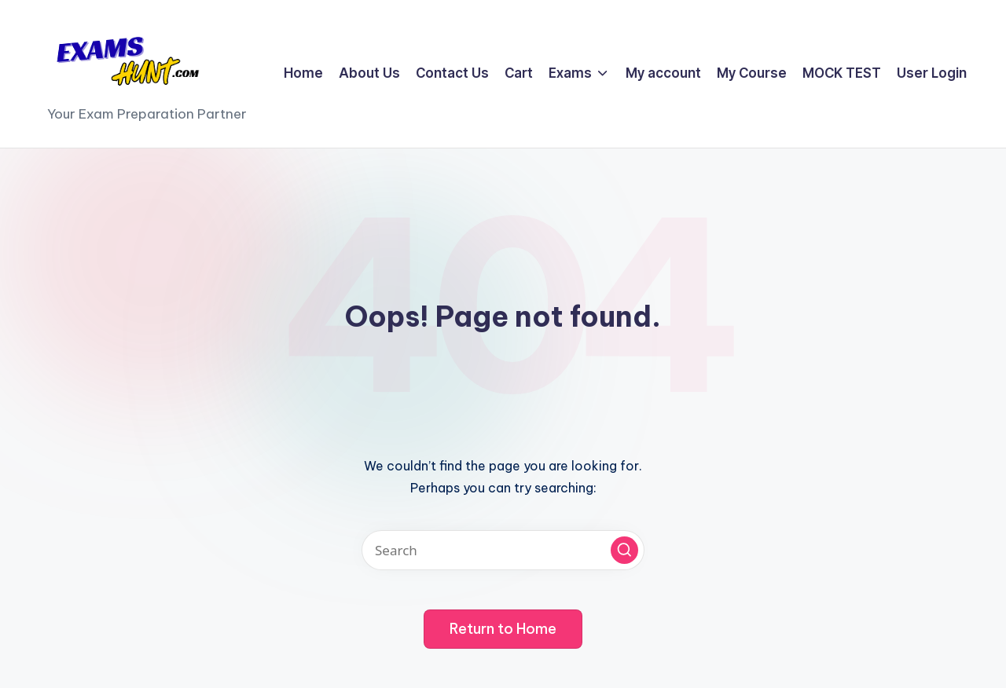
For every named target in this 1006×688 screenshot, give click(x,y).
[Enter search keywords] (503, 550)
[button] (624, 550)
